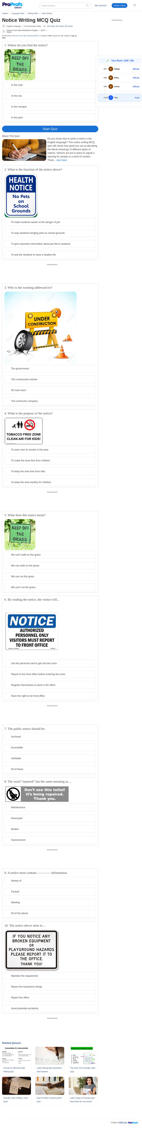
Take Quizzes (100, 5)
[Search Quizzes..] (65, 5)
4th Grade (51, 26)
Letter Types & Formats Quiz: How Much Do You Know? (82, 1100)
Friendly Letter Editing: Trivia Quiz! (15, 1100)
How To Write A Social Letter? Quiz (49, 1100)
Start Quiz (50, 129)
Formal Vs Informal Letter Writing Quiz (14, 1070)
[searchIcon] (87, 5)
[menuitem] (101, 6)
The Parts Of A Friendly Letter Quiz (82, 1070)
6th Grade (69, 26)
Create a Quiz (119, 5)
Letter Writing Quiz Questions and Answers (49, 1070)
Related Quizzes (11, 1043)
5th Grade (60, 26)
